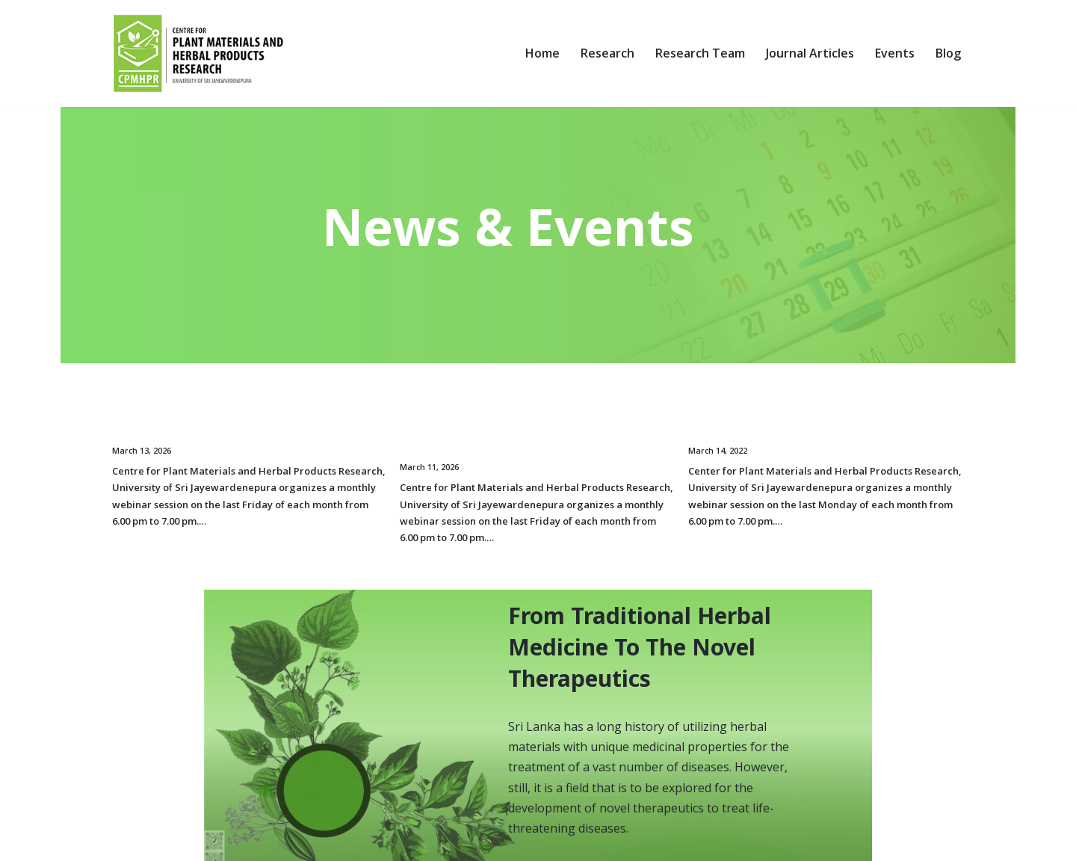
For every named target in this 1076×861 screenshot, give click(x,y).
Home (542, 53)
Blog (948, 53)
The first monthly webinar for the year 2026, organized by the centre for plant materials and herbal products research (536, 431)
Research (607, 53)
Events (895, 53)
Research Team (700, 53)
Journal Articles (810, 53)
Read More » (238, 515)
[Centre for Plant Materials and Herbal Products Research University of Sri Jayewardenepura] (202, 53)
